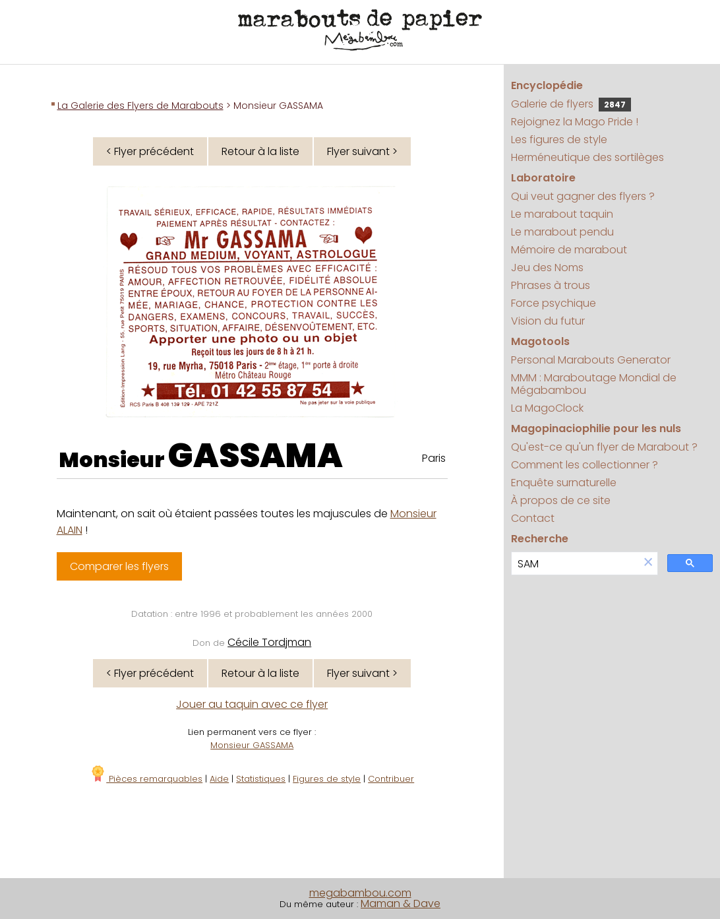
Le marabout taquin (562, 214)
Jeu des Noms (547, 267)
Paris (434, 458)
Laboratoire (543, 177)
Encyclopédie (547, 85)
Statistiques (260, 779)
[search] (575, 563)
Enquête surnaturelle (563, 482)
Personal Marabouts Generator (591, 359)
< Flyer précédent (150, 151)
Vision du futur (548, 321)
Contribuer (391, 779)
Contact (533, 518)
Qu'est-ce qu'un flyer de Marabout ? (604, 447)
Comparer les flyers (119, 566)
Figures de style (327, 779)
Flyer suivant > (362, 151)
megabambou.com (360, 893)
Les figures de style (559, 139)
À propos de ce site (561, 500)
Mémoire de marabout (569, 249)
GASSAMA (255, 456)
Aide (219, 779)
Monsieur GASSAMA (251, 745)
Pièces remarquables (146, 779)
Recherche (539, 538)
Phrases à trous (550, 285)
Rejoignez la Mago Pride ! (574, 121)
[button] (648, 563)
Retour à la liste (260, 151)
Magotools (540, 341)
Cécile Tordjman (269, 642)
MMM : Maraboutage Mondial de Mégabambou (593, 384)
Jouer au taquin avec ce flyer (252, 704)
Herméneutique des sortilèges (587, 157)
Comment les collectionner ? (584, 464)
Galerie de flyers (571, 103)
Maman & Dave (400, 903)
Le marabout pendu (562, 231)
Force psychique (553, 303)
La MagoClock (547, 408)
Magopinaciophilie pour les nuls (596, 428)
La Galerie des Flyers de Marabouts (140, 105)
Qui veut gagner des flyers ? (583, 196)
